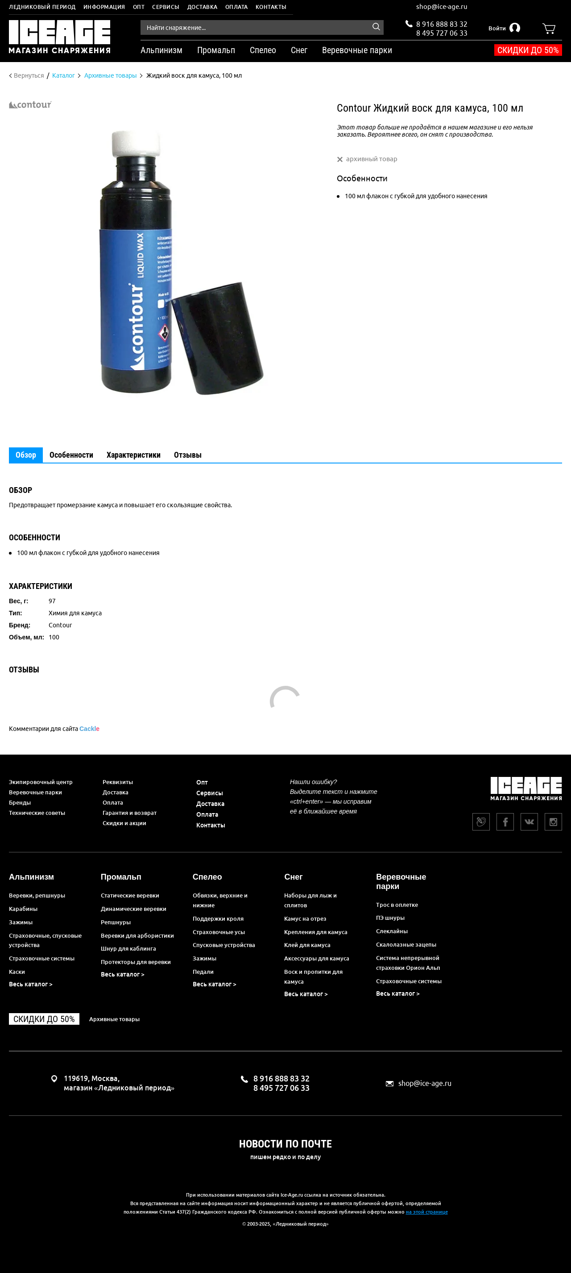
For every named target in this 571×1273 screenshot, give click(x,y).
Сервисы (166, 7)
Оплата (236, 7)
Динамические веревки (133, 909)
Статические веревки (130, 895)
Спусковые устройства (224, 945)
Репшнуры (116, 922)
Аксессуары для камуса (316, 958)
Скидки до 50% (528, 50)
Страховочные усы (219, 932)
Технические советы (37, 813)
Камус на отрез (305, 918)
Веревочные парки (35, 792)
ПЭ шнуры (390, 917)
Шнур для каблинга (128, 948)
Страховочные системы (41, 958)
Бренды (20, 802)
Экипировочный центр (41, 782)
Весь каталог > (31, 984)
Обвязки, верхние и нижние (220, 900)
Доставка (202, 7)
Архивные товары (114, 1019)
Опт (139, 7)
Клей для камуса (307, 945)
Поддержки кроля (218, 918)
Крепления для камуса (316, 932)
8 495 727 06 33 (442, 32)
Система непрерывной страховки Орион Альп (408, 963)
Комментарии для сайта (54, 728)
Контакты (271, 7)
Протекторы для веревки (136, 962)
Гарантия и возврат (130, 813)
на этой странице (427, 1212)
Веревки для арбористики (137, 935)
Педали (203, 971)
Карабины (23, 909)
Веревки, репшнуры (37, 895)
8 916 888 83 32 (442, 24)
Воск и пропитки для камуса (313, 976)
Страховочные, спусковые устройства (45, 940)
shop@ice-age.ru (442, 6)
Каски (17, 971)
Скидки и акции (124, 823)
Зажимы (21, 922)
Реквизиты (118, 782)
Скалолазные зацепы (406, 944)
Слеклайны (392, 931)
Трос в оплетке (397, 905)
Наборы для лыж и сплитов (310, 900)
